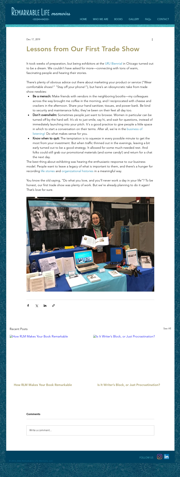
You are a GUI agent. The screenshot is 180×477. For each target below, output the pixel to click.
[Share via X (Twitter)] (36, 305)
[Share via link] (53, 305)
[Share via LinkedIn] (45, 305)
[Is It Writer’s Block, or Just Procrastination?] (132, 357)
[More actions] (152, 39)
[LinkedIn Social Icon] (166, 456)
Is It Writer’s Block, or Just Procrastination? (128, 385)
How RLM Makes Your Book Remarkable (43, 385)
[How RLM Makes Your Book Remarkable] (48, 357)
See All (167, 328)
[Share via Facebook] (28, 305)
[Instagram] (159, 456)
